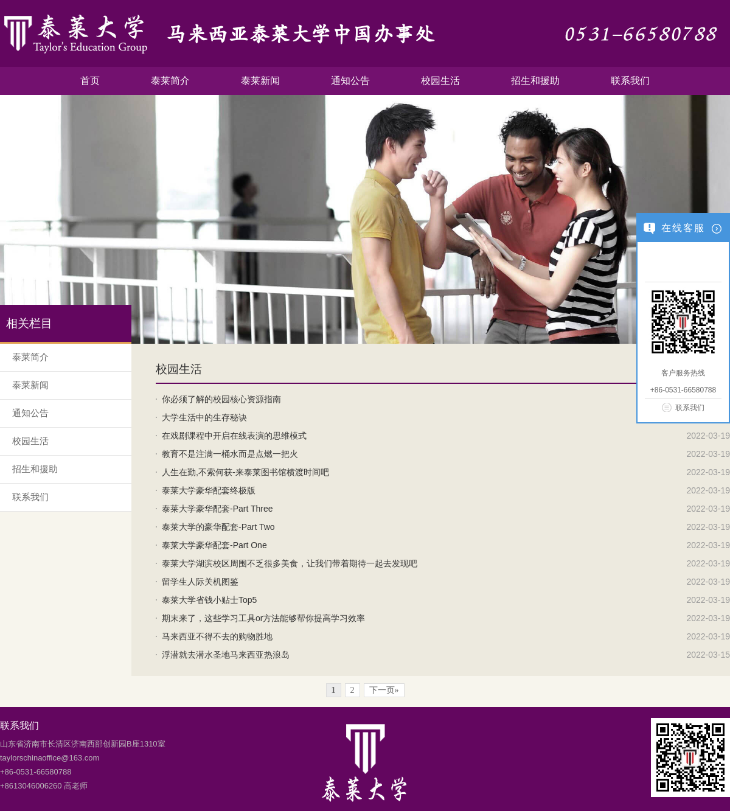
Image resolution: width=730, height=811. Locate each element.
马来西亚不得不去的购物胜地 (217, 636)
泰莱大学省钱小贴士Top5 (209, 600)
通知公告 (350, 80)
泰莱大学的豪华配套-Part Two (218, 527)
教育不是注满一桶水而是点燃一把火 (230, 454)
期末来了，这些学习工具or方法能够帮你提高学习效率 (263, 618)
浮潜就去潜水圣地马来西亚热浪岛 (226, 655)
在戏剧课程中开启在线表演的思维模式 (234, 435)
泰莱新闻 (260, 80)
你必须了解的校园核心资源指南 (221, 399)
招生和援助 (535, 80)
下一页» (384, 690)
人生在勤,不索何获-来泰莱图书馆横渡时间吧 (245, 472)
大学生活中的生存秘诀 (204, 417)
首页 (90, 80)
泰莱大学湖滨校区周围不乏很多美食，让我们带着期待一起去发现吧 (289, 563)
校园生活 (440, 80)
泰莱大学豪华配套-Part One (214, 545)
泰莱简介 (170, 80)
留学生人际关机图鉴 (200, 581)
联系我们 (630, 80)
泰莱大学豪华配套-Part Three (217, 508)
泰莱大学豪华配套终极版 (208, 490)
